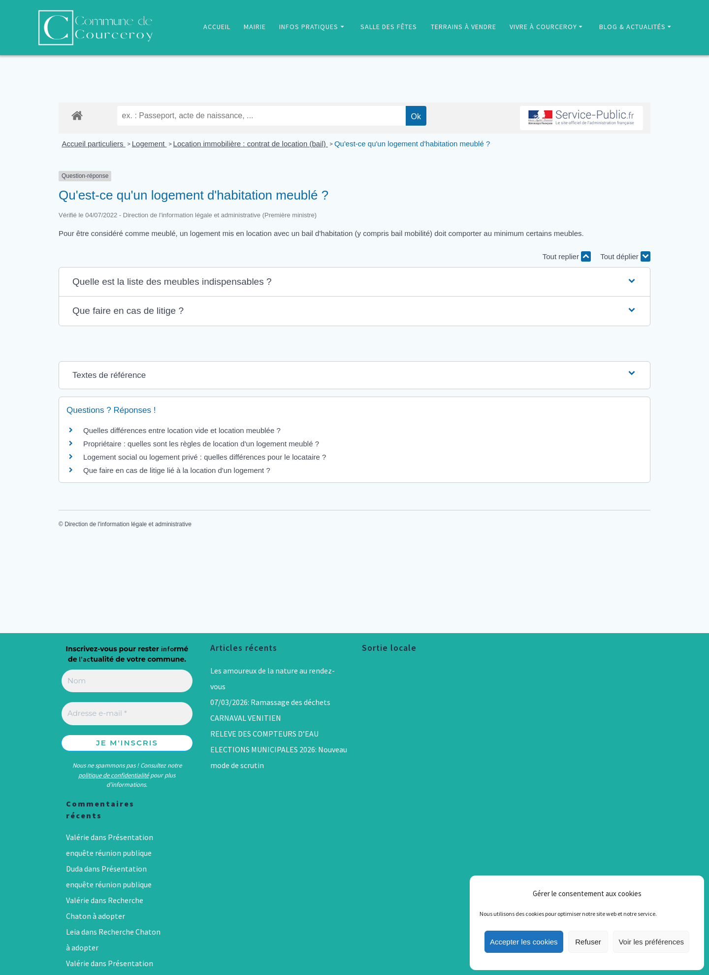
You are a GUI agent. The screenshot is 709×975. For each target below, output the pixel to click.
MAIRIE (255, 26)
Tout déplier (625, 256)
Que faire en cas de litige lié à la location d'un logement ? (176, 470)
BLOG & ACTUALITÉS (632, 26)
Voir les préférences (651, 942)
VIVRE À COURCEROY (543, 26)
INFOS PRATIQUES (308, 26)
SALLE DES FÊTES (388, 26)
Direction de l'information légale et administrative (128, 524)
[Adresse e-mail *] (127, 713)
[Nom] (127, 681)
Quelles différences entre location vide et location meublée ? (182, 430)
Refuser (588, 942)
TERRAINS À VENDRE (463, 26)
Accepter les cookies (524, 942)
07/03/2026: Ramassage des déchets (270, 702)
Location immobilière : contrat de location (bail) (250, 143)
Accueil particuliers (94, 143)
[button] (354, 282)
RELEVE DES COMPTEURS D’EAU (264, 734)
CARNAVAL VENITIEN (245, 718)
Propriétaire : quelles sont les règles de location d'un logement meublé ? (201, 443)
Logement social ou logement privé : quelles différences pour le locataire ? (204, 457)
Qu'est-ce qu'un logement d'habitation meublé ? (412, 143)
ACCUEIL (216, 26)
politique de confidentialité (113, 775)
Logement (149, 143)
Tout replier (567, 256)
